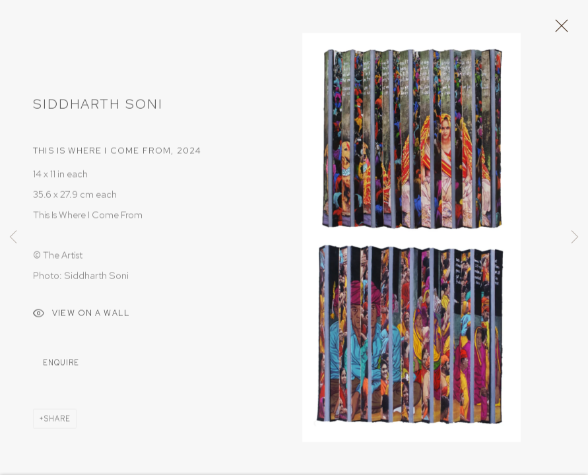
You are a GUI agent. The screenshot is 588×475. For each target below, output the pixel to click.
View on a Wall (81, 319)
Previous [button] (13, 237)
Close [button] (562, 30)
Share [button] (57, 423)
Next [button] (575, 237)
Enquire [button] (61, 366)
